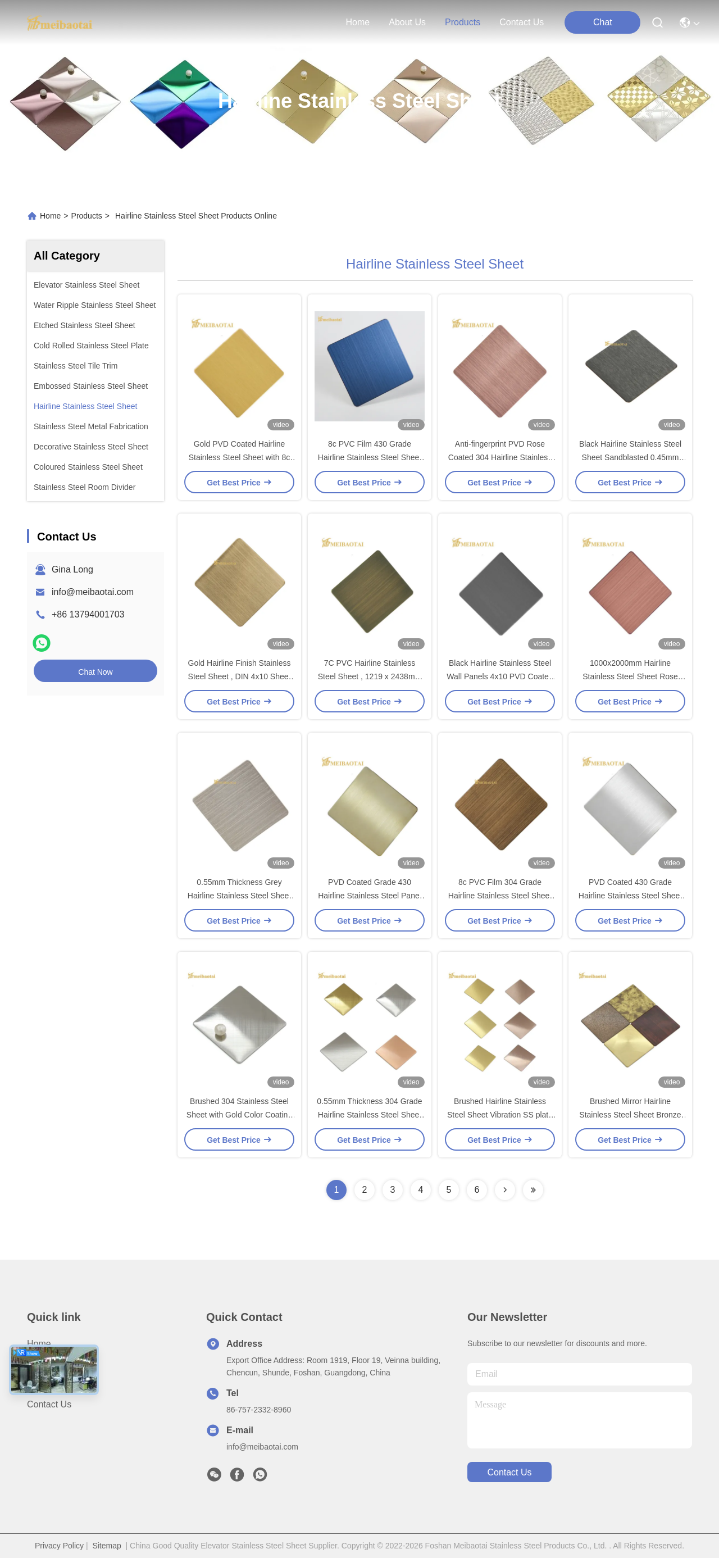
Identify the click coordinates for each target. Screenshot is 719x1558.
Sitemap (106, 1545)
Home (358, 22)
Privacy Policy (59, 1545)
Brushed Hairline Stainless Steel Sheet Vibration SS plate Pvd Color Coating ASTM (500, 1115)
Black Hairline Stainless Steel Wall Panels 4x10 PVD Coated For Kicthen (500, 676)
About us (45, 1364)
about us (407, 22)
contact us (521, 22)
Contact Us (49, 1404)
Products (86, 215)
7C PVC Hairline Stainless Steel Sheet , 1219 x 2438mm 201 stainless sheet (369, 676)
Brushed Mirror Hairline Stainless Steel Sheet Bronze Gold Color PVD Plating (630, 1115)
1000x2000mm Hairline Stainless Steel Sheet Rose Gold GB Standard (630, 676)
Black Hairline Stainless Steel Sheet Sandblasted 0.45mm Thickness (630, 457)
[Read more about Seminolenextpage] (505, 1190)
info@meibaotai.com (93, 592)
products (462, 22)
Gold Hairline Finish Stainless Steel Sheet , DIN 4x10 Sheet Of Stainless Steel (239, 676)
